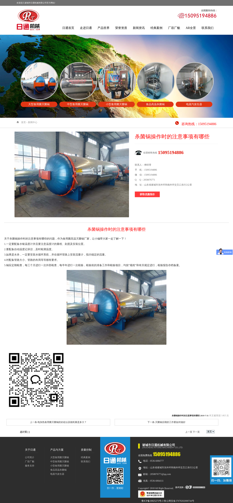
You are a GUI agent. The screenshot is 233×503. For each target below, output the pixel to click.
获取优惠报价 (147, 194)
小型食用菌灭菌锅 (59, 465)
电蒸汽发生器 (57, 474)
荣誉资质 (121, 28)
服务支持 (29, 465)
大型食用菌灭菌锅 (59, 457)
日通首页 (68, 28)
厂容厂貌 (174, 28)
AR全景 (191, 28)
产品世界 (104, 28)
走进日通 (86, 28)
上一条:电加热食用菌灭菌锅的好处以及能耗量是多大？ (58, 422)
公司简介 (29, 457)
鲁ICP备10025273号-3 (152, 501)
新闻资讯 (139, 28)
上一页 (188, 432)
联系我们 (208, 28)
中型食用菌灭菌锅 (59, 461)
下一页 (196, 432)
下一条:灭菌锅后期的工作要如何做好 (166, 422)
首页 (23, 122)
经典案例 (156, 28)
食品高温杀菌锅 (58, 470)
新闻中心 (32, 122)
